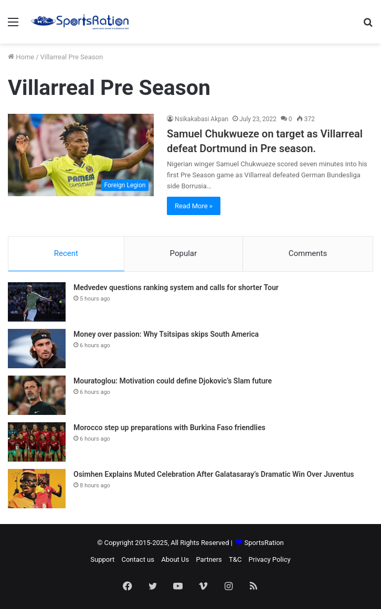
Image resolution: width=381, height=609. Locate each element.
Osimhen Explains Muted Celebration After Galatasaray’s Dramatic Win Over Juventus (213, 474)
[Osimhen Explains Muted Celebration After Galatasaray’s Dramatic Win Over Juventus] (37, 488)
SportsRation (264, 543)
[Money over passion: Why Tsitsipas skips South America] (37, 348)
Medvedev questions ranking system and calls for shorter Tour (176, 287)
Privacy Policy (270, 559)
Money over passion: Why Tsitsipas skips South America (166, 334)
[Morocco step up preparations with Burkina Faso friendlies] (37, 442)
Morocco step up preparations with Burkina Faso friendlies (169, 427)
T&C (235, 559)
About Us (175, 559)
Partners (208, 559)
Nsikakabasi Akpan (201, 119)
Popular (183, 253)
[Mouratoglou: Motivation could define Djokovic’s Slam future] (37, 395)
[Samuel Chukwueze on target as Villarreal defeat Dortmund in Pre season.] (81, 155)
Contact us (137, 559)
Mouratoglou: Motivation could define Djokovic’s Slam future (172, 381)
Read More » (194, 206)
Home (21, 57)
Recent (66, 253)
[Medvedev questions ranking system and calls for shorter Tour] (37, 302)
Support (102, 559)
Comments (308, 253)
